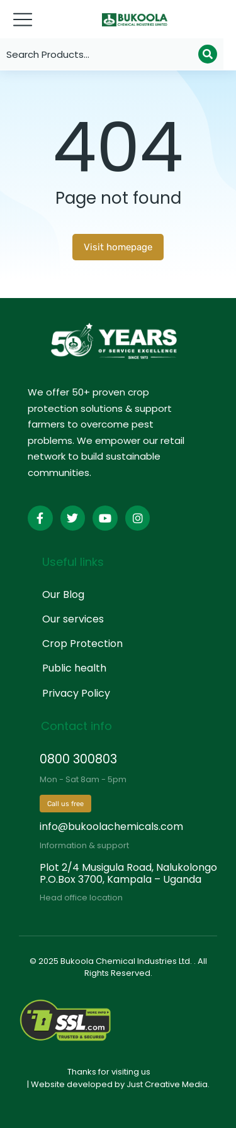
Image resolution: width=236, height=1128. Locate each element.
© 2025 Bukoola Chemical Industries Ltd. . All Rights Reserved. (118, 967)
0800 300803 (78, 759)
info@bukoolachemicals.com (111, 826)
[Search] (207, 54)
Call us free (65, 804)
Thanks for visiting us (108, 1072)
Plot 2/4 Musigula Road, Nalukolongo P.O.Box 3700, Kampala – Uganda (128, 873)
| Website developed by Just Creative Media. (118, 1084)
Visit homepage (118, 247)
